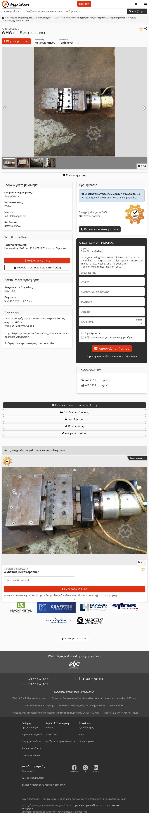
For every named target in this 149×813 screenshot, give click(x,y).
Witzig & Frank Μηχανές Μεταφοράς (29, 698)
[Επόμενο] (144, 108)
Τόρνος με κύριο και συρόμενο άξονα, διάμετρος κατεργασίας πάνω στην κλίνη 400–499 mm (55, 712)
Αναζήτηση (137, 11)
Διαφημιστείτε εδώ (74, 638)
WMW (7, 206)
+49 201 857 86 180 (38, 679)
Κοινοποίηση (74, 426)
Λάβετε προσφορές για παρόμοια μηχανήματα (109, 337)
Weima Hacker (117, 705)
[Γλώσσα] (141, 4)
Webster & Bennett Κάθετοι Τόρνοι (121, 712)
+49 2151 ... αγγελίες (95, 380)
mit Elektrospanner (15, 216)
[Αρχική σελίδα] (3, 17)
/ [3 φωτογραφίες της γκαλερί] (142, 562)
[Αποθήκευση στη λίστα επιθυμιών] (141, 29)
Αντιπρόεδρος (11, 196)
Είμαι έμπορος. (93, 333)
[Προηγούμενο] (5, 108)
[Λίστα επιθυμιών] (136, 4)
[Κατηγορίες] (11, 11)
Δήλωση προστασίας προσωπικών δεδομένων (112, 356)
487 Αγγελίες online (89, 216)
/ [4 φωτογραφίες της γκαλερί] (142, 166)
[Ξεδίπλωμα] (74, 599)
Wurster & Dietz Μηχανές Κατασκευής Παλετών (82, 705)
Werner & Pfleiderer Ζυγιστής (39, 705)
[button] (145, 4)
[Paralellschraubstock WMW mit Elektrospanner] (74, 510)
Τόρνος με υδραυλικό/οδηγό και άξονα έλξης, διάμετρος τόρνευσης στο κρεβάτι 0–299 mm (94, 698)
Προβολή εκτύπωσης (74, 412)
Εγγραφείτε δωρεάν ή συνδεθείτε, (116, 194)
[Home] (29, 17)
